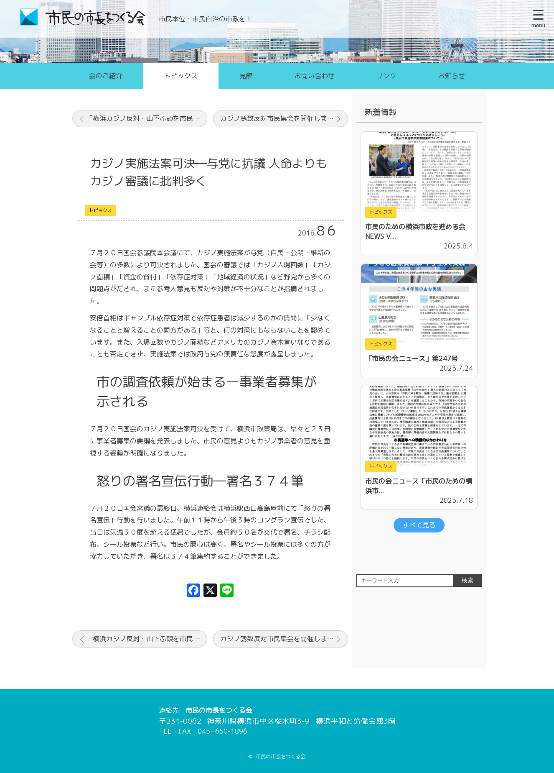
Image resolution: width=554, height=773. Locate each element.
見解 (246, 75)
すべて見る (419, 525)
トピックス (181, 75)
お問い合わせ (315, 75)
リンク (386, 75)
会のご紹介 (105, 75)
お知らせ (451, 75)
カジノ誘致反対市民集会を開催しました (280, 118)
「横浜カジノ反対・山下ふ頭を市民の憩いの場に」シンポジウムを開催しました (146, 118)
